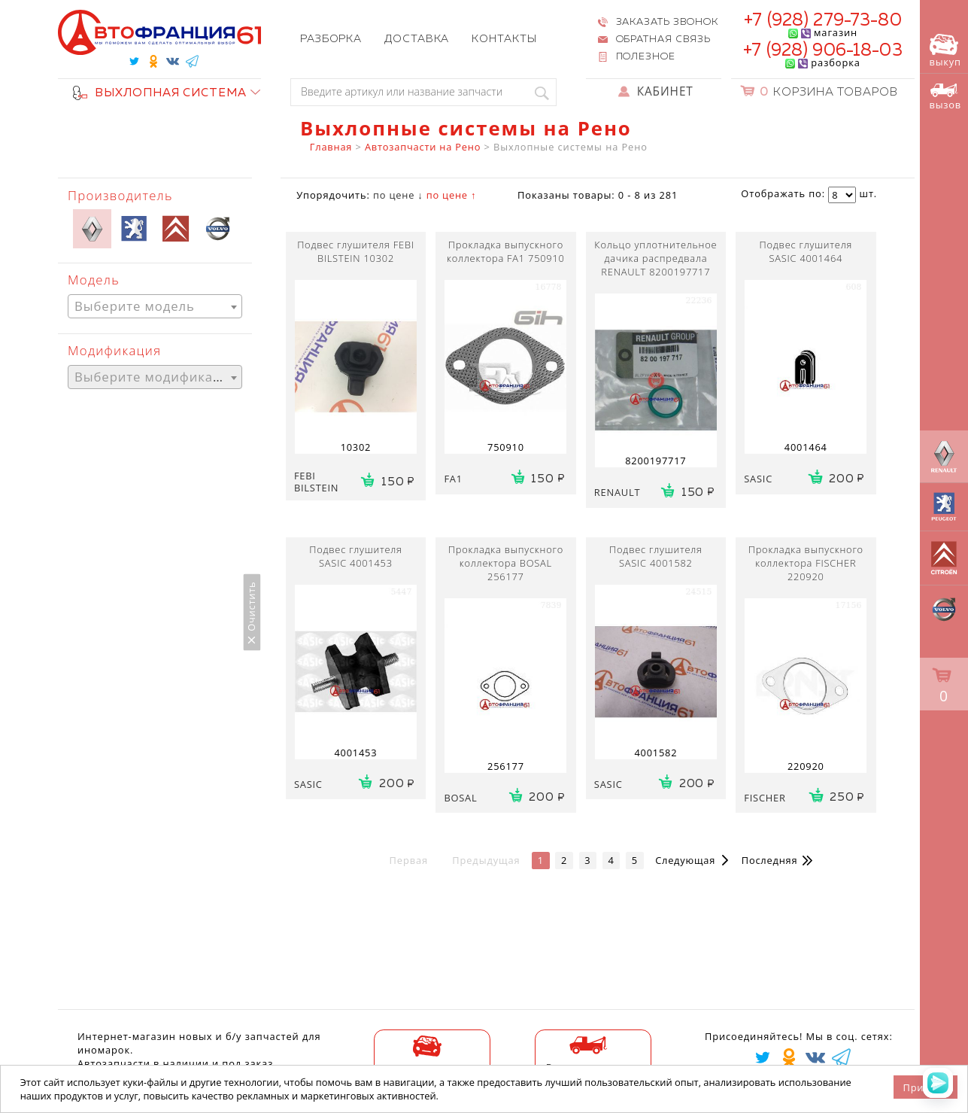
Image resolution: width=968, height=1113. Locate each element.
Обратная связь (664, 39)
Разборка (331, 39)
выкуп (945, 51)
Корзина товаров (829, 92)
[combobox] (155, 306)
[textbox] (154, 306)
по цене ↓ (398, 195)
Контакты (504, 39)
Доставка (416, 39)
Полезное (645, 57)
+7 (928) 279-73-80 (822, 20)
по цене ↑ (451, 195)
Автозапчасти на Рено (423, 147)
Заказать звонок (667, 22)
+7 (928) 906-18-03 (822, 50)
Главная (331, 147)
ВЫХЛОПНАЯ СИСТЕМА (160, 93)
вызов (945, 97)
